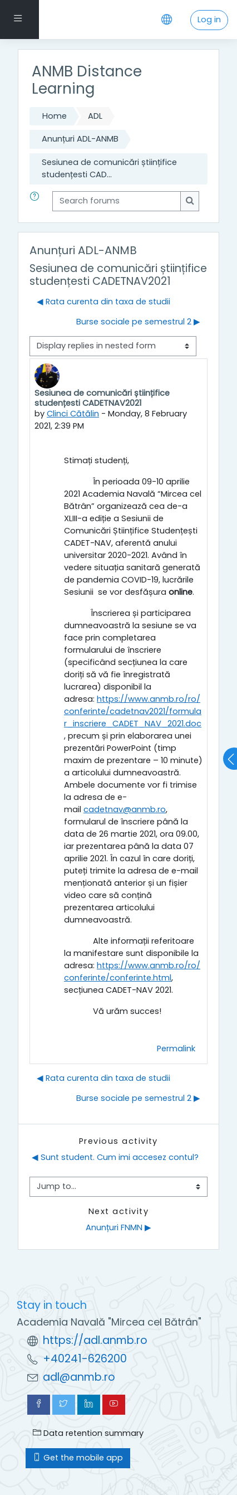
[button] (36, 201)
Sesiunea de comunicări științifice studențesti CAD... (109, 168)
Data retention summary (88, 1433)
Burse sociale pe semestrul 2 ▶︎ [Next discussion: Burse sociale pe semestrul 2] (138, 321)
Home (54, 116)
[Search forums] (116, 201)
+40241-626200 (85, 1358)
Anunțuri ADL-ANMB (80, 138)
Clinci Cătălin (73, 413)
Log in (209, 19)
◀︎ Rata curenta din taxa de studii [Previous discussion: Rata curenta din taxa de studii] (103, 301)
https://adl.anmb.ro (95, 1340)
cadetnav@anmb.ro (124, 809)
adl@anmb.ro (79, 1377)
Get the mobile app (78, 1457)
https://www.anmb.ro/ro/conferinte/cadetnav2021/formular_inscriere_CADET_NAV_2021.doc (132, 711)
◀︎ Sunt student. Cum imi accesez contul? (115, 1157)
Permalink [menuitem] (176, 1048)
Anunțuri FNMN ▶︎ (118, 1227)
